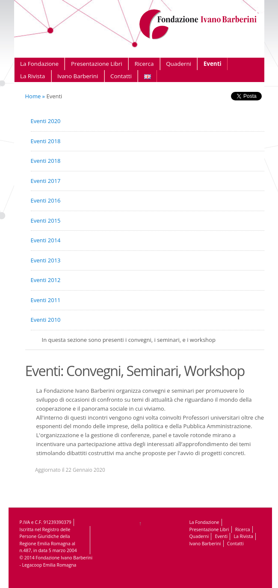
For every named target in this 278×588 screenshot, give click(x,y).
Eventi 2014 (46, 240)
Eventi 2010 (46, 319)
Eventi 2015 (46, 220)
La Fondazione (39, 64)
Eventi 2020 (46, 121)
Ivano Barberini (77, 76)
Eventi (213, 64)
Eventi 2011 (46, 300)
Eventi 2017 (46, 181)
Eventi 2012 (46, 280)
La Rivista (32, 76)
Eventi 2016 (46, 200)
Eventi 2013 (46, 260)
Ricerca (144, 64)
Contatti (121, 76)
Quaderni (178, 64)
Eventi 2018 (46, 141)
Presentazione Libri (96, 64)
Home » (35, 96)
